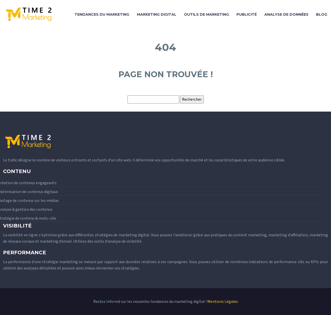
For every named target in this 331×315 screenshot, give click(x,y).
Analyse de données (286, 14)
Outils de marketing (206, 14)
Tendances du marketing (102, 14)
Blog (321, 14)
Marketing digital (156, 14)
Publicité (246, 14)
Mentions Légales (222, 301)
